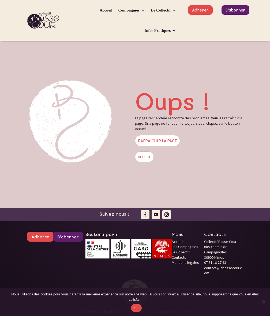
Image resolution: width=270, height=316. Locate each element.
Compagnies (129, 10)
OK (136, 308)
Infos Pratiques (157, 30)
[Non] (263, 301)
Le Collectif (161, 10)
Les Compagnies (185, 246)
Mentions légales (185, 262)
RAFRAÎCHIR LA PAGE (157, 140)
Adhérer (200, 10)
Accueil (106, 10)
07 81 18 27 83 (215, 262)
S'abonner (235, 10)
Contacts (179, 257)
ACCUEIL (144, 156)
